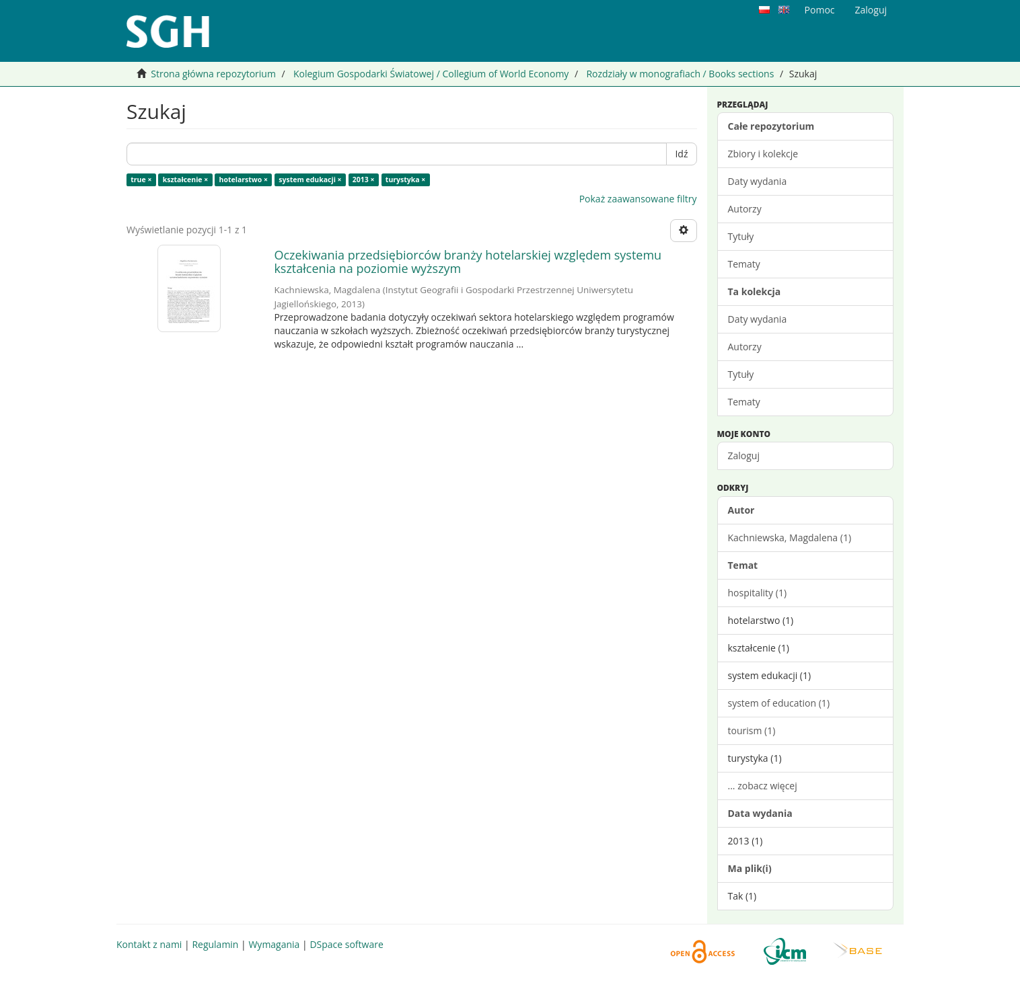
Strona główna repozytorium (213, 73)
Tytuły (741, 236)
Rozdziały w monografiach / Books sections (680, 73)
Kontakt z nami (149, 944)
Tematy (744, 264)
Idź (681, 153)
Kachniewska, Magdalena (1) (790, 537)
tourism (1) (752, 730)
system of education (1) (779, 703)
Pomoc (820, 9)
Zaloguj (744, 455)
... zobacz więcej (762, 785)
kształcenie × (186, 179)
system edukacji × (310, 179)
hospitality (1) (757, 592)
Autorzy (745, 208)
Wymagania (273, 944)
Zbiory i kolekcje (763, 153)
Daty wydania (757, 181)
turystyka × (406, 179)
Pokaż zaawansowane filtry (638, 198)
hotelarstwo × (243, 179)
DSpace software (346, 944)
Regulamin (215, 944)
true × (141, 179)
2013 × (364, 179)
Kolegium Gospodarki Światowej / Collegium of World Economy (431, 73)
